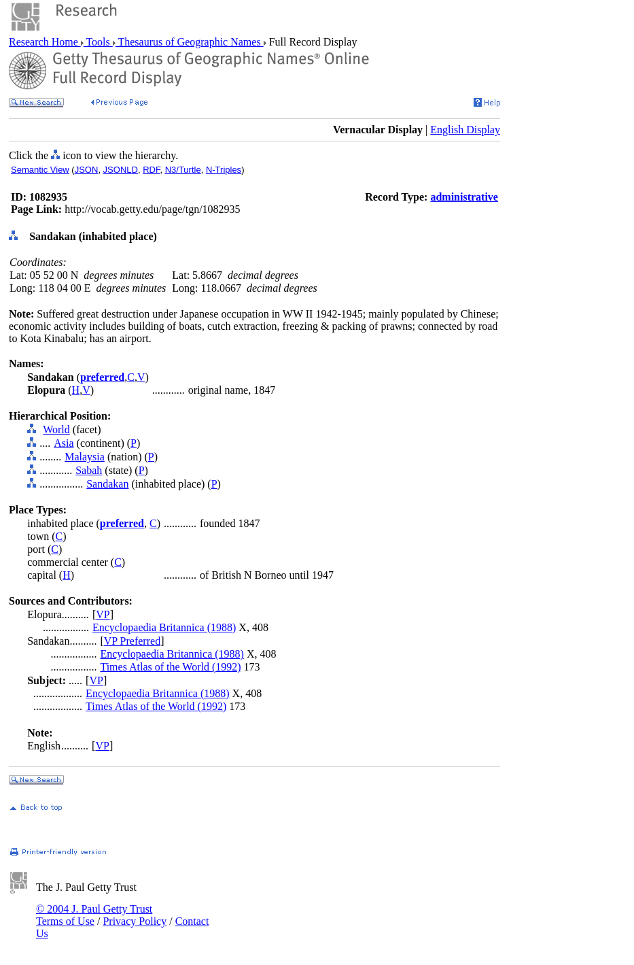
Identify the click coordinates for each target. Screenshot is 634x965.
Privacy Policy (134, 921)
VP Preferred (132, 641)
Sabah (88, 470)
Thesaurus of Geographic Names (190, 42)
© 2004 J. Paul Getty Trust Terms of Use (94, 915)
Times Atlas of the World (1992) (170, 667)
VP (102, 614)
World (56, 429)
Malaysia (85, 456)
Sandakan (107, 484)
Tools (98, 42)
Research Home (45, 42)
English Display (465, 129)
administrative (464, 197)
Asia (63, 443)
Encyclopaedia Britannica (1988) (164, 627)
